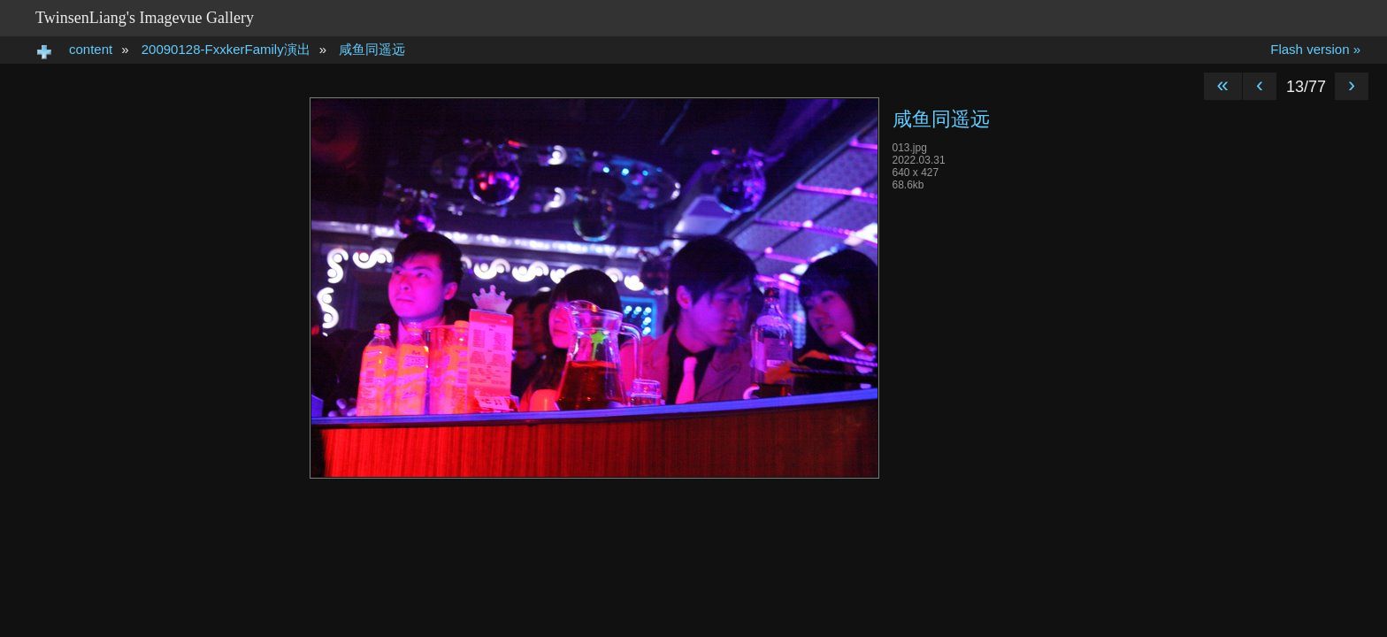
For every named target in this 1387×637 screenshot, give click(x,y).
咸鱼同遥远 (372, 49)
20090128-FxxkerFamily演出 (226, 49)
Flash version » (1315, 49)
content (90, 49)
